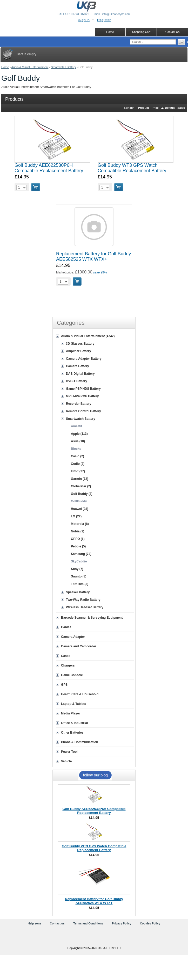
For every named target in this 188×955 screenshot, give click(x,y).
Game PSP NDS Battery (83, 388)
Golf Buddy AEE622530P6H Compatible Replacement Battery (49, 168)
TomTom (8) (79, 584)
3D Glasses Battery (80, 343)
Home (5, 67)
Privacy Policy (121, 923)
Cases (65, 656)
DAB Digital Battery (80, 373)
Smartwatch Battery (63, 67)
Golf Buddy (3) (81, 494)
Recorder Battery (78, 404)
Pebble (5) (78, 546)
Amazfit (76, 426)
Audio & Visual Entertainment (30, 67)
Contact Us (172, 31)
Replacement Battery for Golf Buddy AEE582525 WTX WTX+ (93, 256)
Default (169, 107)
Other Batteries (72, 732)
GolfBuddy (79, 501)
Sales (181, 107)
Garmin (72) (79, 479)
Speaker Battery (78, 592)
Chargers (68, 665)
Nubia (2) (77, 531)
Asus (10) (78, 441)
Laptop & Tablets (73, 704)
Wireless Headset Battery (84, 607)
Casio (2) (77, 456)
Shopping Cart (141, 31)
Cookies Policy (150, 923)
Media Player (70, 713)
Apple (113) (79, 434)
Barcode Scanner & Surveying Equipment (92, 617)
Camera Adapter (73, 637)
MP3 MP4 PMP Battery (82, 396)
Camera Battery (77, 366)
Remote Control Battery (83, 411)
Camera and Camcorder (78, 646)
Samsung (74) (81, 554)
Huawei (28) (79, 509)
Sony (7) (77, 569)
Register (104, 20)
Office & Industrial (74, 723)
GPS (64, 684)
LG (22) (76, 516)
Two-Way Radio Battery (83, 600)
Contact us (57, 923)
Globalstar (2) (81, 486)
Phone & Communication (79, 742)
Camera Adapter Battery (84, 358)
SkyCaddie (79, 561)
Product (143, 107)
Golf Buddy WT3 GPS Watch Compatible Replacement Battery (132, 168)
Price (155, 107)
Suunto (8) (78, 576)
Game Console (72, 675)
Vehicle (66, 761)
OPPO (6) (78, 539)
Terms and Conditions (88, 923)
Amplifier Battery (78, 351)
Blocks (76, 449)
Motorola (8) (80, 524)
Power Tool (69, 752)
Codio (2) (77, 464)
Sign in (84, 20)
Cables (66, 627)
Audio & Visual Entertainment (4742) (88, 336)
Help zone (34, 923)
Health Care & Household (79, 694)
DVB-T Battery (76, 381)
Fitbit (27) (78, 471)
